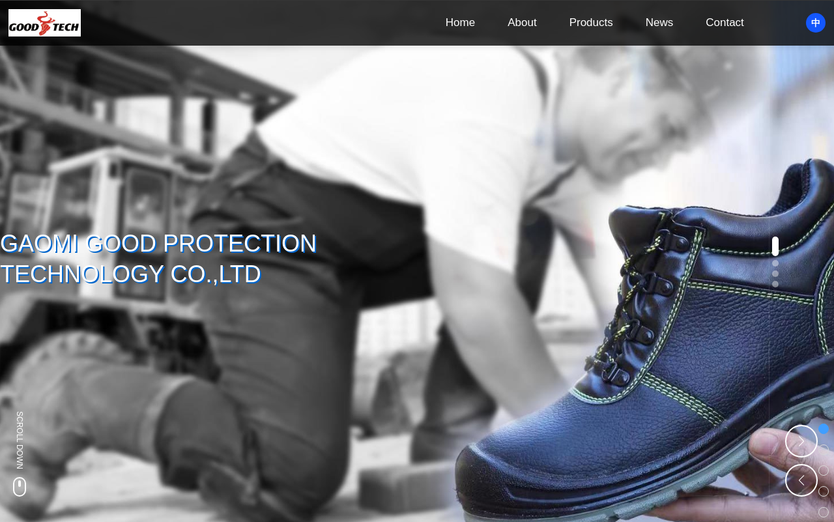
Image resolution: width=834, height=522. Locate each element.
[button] (775, 246)
